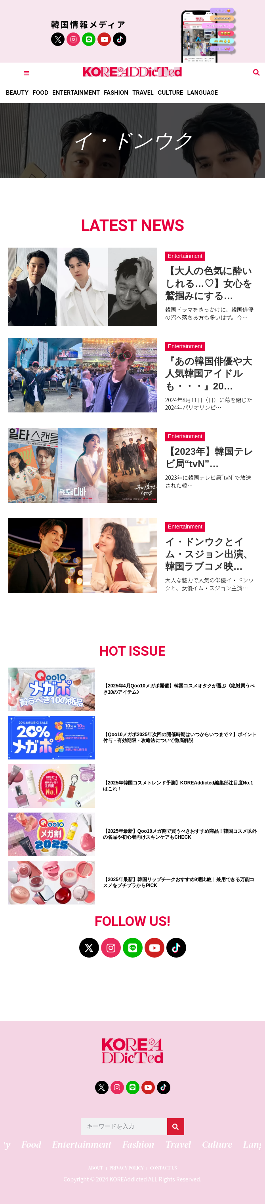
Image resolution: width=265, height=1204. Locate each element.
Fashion (116, 92)
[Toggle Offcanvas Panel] (26, 73)
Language (202, 92)
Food (40, 92)
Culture (170, 92)
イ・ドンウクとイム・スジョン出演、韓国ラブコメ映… (209, 554)
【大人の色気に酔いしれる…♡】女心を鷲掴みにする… (208, 283)
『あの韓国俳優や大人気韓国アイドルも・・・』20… (208, 373)
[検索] (175, 1126)
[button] (256, 72)
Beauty (17, 92)
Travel (143, 92)
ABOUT (95, 1168)
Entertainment (76, 92)
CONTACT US (163, 1168)
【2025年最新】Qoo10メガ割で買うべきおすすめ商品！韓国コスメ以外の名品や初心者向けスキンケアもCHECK (180, 834)
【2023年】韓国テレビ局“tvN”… (209, 457)
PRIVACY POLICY (126, 1168)
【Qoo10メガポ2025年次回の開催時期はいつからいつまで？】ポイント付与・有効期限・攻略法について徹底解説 (180, 738)
